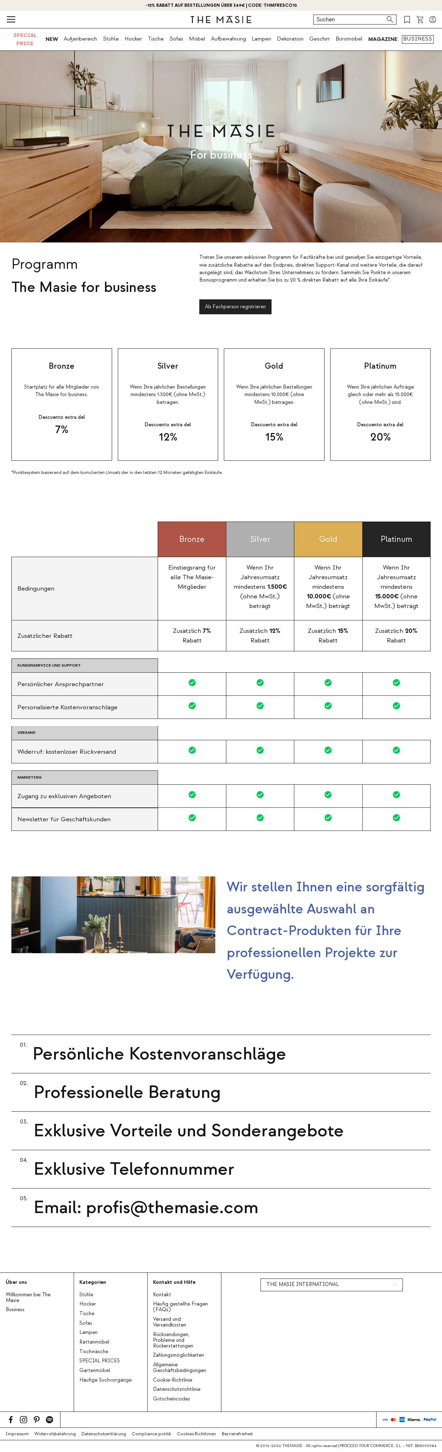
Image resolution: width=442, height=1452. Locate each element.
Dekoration (290, 39)
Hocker (133, 39)
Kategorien (92, 1282)
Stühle (111, 39)
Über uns (16, 1282)
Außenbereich (80, 39)
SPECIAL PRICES (99, 1361)
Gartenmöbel (94, 1370)
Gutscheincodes (171, 1399)
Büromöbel (349, 39)
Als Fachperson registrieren (235, 307)
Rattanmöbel (94, 1342)
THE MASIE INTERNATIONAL (303, 1284)
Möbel (197, 39)
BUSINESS (417, 39)
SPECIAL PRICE (25, 39)
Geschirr (319, 39)
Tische (156, 39)
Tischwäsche (93, 1352)
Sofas (176, 39)
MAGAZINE (383, 39)
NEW (52, 39)
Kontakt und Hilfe (174, 1282)
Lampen (261, 39)
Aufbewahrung (228, 39)
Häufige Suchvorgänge (105, 1380)
